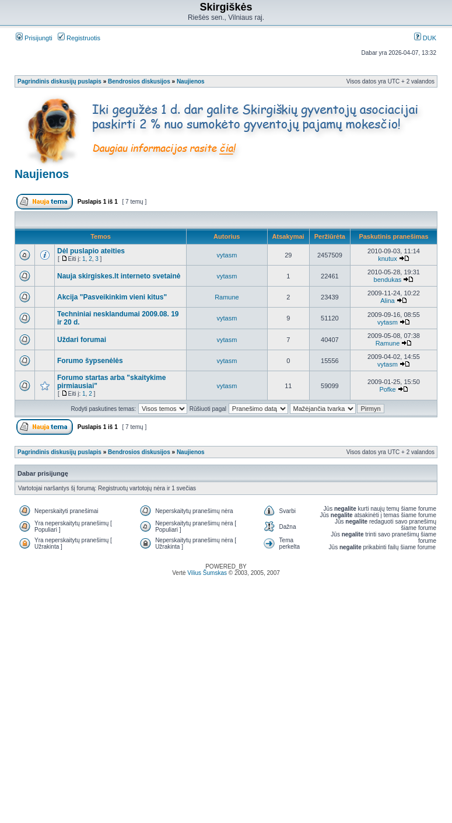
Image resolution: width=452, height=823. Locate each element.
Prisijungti (34, 37)
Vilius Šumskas (207, 573)
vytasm (227, 255)
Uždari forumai (81, 340)
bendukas (388, 279)
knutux (387, 258)
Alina (387, 300)
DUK (425, 37)
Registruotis (79, 37)
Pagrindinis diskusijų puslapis (59, 81)
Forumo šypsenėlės (90, 361)
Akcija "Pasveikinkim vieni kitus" (112, 297)
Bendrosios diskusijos (139, 81)
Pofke (387, 389)
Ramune (227, 297)
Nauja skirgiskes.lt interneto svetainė (118, 276)
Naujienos (191, 81)
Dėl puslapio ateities (91, 251)
